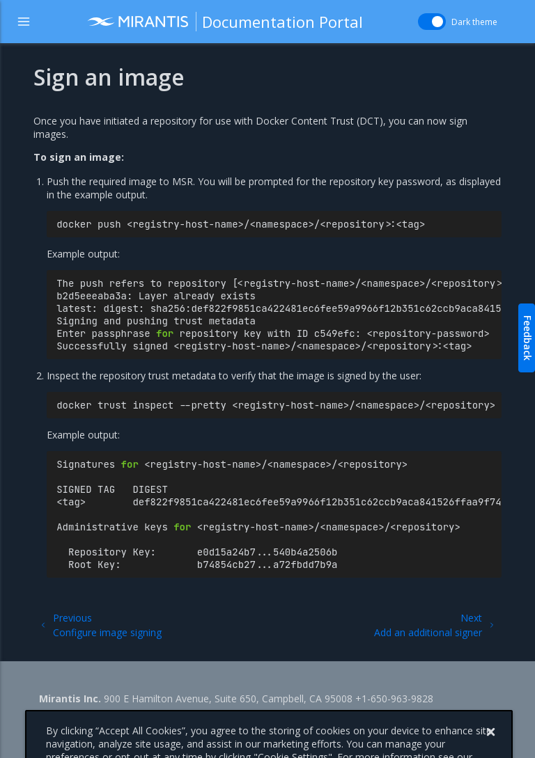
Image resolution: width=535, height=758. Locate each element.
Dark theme (474, 22)
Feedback (527, 338)
